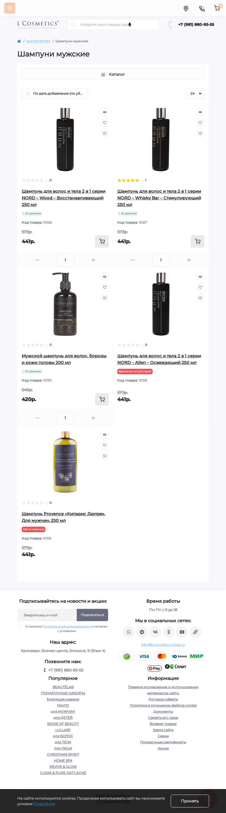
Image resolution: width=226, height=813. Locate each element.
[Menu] (9, 8)
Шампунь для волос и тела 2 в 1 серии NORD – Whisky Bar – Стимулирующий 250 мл (159, 198)
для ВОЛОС (63, 736)
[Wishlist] (105, 122)
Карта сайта (163, 730)
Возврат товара (163, 724)
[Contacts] (202, 8)
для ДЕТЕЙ (63, 718)
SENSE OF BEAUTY (63, 724)
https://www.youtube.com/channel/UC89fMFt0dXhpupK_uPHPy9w (182, 632)
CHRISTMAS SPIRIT (63, 754)
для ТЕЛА (63, 742)
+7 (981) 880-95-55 (196, 24)
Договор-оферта (163, 699)
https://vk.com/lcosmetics (155, 632)
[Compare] (105, 133)
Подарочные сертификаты (163, 742)
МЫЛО (63, 705)
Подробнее (44, 804)
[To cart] (102, 241)
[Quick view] (105, 112)
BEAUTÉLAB (63, 687)
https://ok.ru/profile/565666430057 (168, 632)
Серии (163, 736)
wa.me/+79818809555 (129, 632)
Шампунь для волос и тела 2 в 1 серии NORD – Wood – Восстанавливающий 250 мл (63, 198)
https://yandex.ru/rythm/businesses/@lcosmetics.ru (195, 632)
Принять (190, 801)
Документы (163, 711)
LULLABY (63, 730)
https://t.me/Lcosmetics (142, 632)
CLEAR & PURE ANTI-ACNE (63, 773)
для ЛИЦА (63, 748)
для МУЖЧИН (38, 41)
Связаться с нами (163, 718)
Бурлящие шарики (63, 699)
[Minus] (37, 260)
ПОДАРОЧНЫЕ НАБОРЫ (63, 693)
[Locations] (186, 8)
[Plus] (93, 260)
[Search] (73, 24)
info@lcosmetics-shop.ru (163, 645)
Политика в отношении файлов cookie (163, 705)
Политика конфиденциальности (67, 626)
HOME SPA (63, 760)
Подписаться (92, 615)
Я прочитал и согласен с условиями (66, 628)
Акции (163, 748)
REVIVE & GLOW (63, 767)
